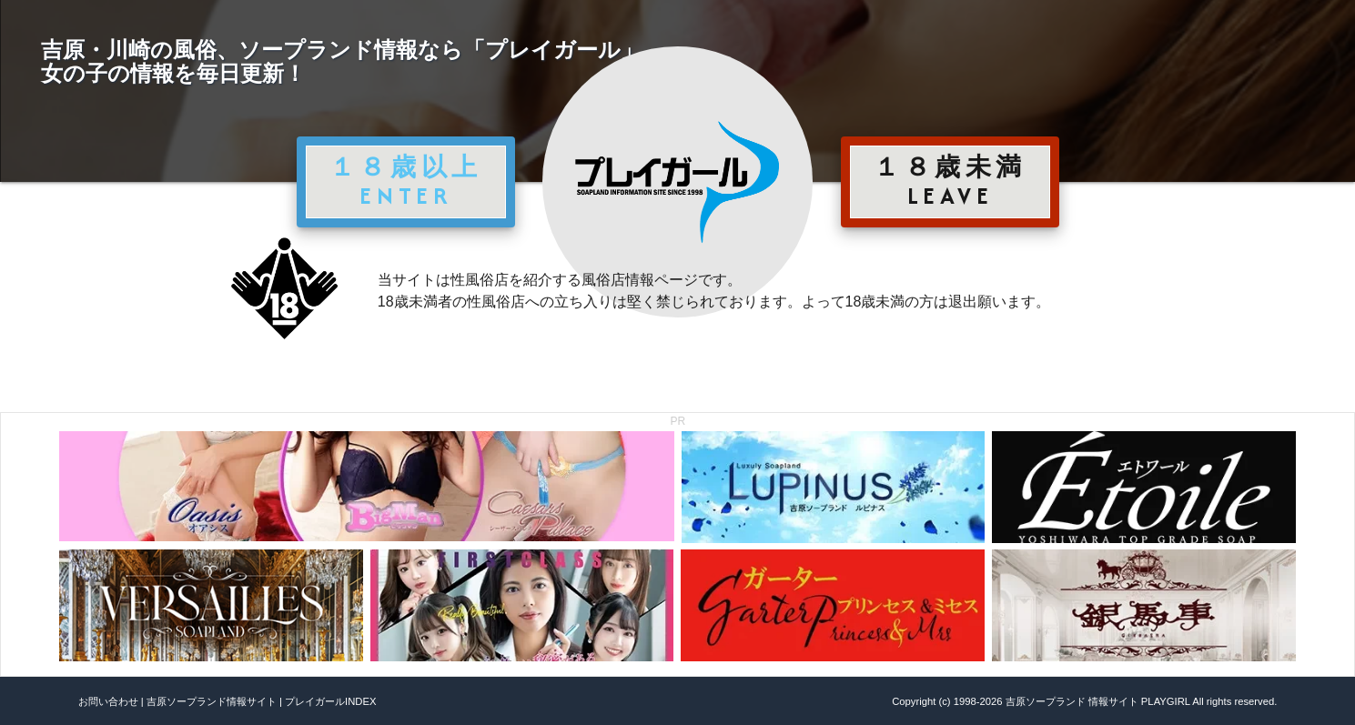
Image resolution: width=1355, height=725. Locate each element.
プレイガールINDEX (330, 701)
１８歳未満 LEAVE (950, 181)
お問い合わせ (108, 701)
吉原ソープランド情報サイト (212, 701)
